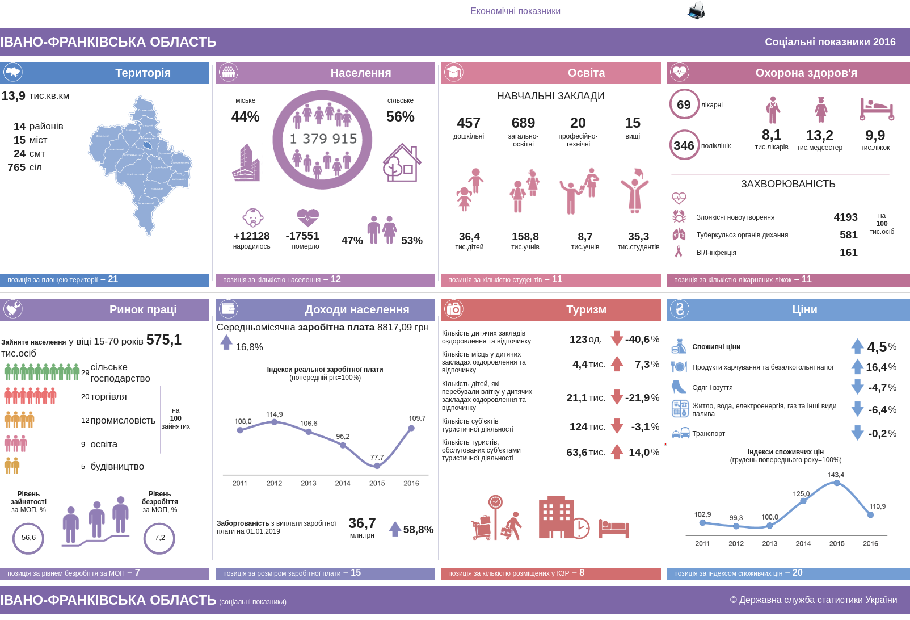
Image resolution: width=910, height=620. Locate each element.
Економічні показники (515, 11)
